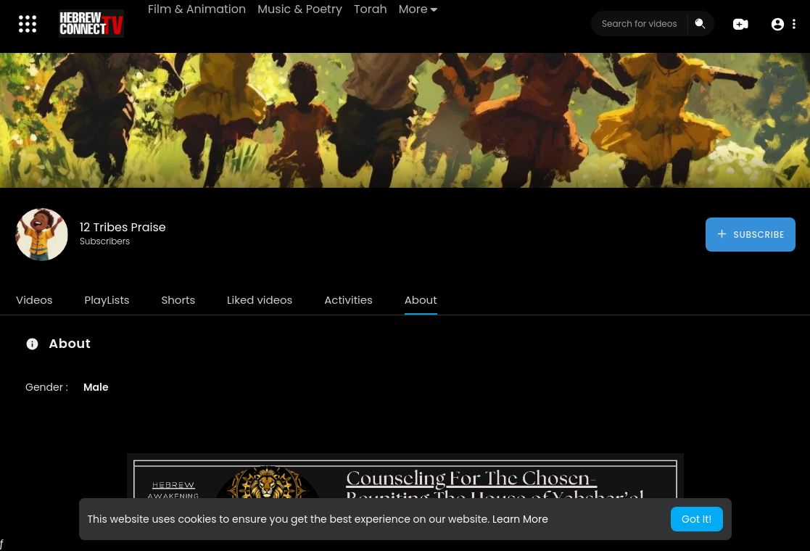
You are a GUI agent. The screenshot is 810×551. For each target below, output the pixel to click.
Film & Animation (197, 9)
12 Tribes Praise (123, 227)
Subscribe (750, 234)
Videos (34, 299)
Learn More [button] (520, 519)
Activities (348, 299)
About (421, 299)
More (418, 9)
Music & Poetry (299, 9)
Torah (370, 9)
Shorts (178, 299)
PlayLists (106, 299)
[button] (782, 24)
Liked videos (259, 299)
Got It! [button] (696, 519)
